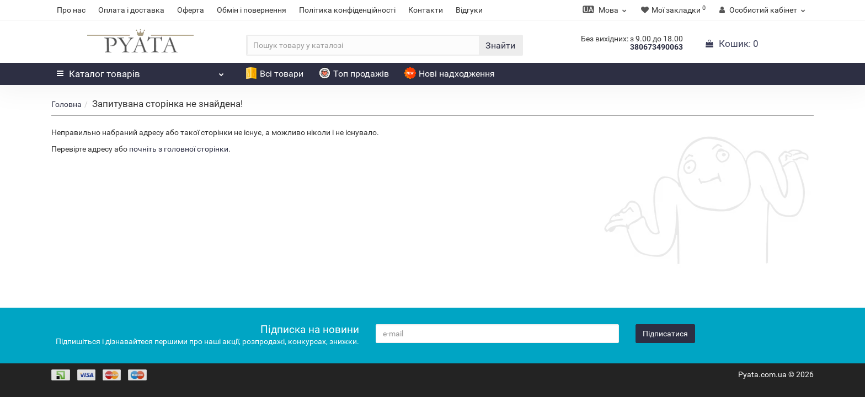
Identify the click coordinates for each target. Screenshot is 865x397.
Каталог (140, 71)
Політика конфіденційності (347, 10)
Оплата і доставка (131, 10)
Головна (66, 104)
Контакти (425, 10)
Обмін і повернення (251, 10)
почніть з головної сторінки (178, 148)
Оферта (190, 10)
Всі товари (274, 73)
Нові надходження (449, 73)
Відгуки (469, 10)
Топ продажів (354, 73)
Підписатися (665, 333)
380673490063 (656, 46)
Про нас (71, 10)
